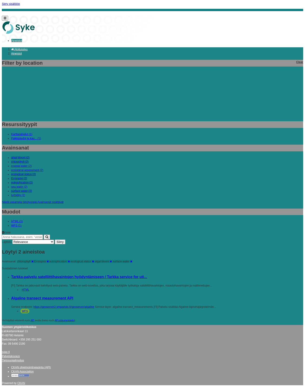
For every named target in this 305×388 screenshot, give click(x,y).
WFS (25, 311)
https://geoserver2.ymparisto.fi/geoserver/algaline (63, 306)
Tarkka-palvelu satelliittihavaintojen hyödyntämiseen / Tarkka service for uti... (79, 277)
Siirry (60, 242)
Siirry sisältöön (11, 4)
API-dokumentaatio (64, 320)
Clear (299, 62)
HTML (25, 289)
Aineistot (16, 40)
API (32, 320)
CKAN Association (22, 371)
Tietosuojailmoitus (13, 360)
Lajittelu (6, 242)
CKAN (21, 383)
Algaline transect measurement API (42, 298)
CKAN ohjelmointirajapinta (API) (31, 367)
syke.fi (6, 352)
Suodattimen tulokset (15, 268)
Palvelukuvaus (11, 356)
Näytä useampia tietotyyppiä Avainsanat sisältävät (33, 202)
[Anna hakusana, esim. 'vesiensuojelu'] (22, 237)
